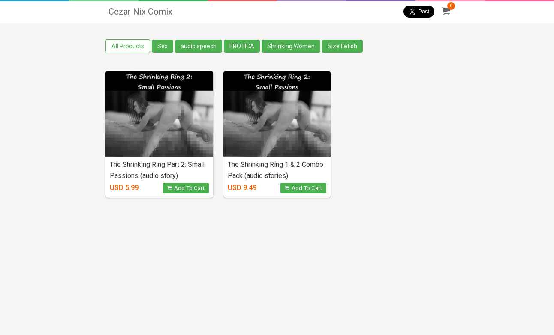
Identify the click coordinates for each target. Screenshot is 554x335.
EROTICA (241, 46)
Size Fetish (342, 46)
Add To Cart (186, 188)
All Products (127, 46)
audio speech (199, 46)
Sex (162, 46)
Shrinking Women (291, 46)
